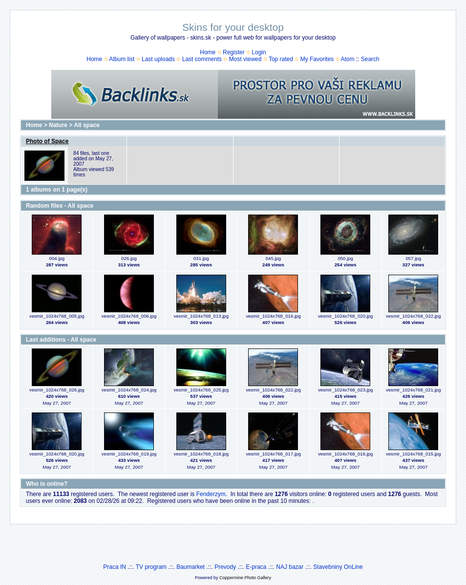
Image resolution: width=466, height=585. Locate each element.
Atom (347, 59)
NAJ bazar (289, 566)
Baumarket (190, 566)
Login (259, 52)
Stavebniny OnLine (337, 566)
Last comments (202, 59)
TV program (151, 566)
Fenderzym (211, 494)
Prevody (225, 566)
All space (87, 125)
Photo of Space (47, 141)
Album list (121, 59)
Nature (58, 125)
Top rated (281, 59)
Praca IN (114, 566)
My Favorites (317, 59)
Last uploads (158, 59)
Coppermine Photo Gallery (245, 577)
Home (207, 52)
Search (370, 59)
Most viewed (245, 59)
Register (234, 52)
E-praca (256, 566)
